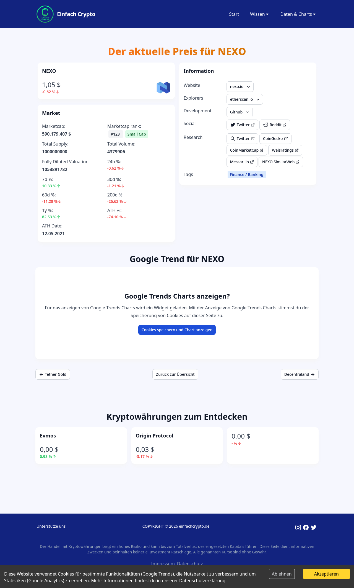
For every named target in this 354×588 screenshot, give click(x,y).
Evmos (48, 435)
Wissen (259, 14)
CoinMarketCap (247, 150)
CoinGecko (275, 138)
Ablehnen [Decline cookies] (282, 574)
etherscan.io (245, 99)
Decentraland (299, 374)
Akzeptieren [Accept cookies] (326, 574)
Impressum (163, 564)
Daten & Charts (298, 14)
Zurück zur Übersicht (175, 374)
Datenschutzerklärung (202, 580)
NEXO (49, 71)
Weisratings (285, 150)
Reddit (275, 125)
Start (234, 14)
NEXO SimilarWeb (281, 161)
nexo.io (240, 86)
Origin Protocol (154, 435)
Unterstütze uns (51, 526)
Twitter (242, 125)
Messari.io (242, 161)
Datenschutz (190, 564)
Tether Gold (52, 374)
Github (240, 112)
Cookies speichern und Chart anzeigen (177, 329)
